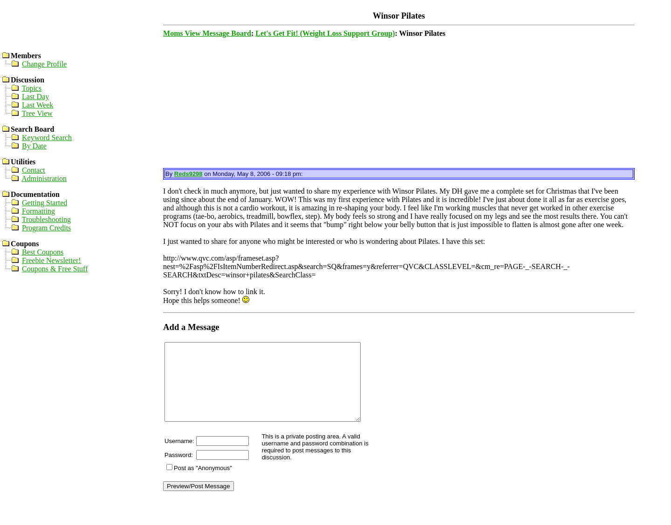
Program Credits (46, 228)
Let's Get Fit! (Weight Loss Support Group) (325, 33)
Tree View (37, 113)
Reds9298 (188, 173)
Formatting (38, 211)
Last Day (35, 97)
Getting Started (44, 203)
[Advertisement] (398, 103)
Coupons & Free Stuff (55, 269)
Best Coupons (42, 252)
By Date (34, 146)
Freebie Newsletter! (51, 260)
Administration (44, 178)
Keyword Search (47, 137)
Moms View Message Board (207, 33)
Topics (31, 88)
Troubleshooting (46, 219)
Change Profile (44, 64)
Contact (33, 170)
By (169, 173)
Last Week (37, 105)
